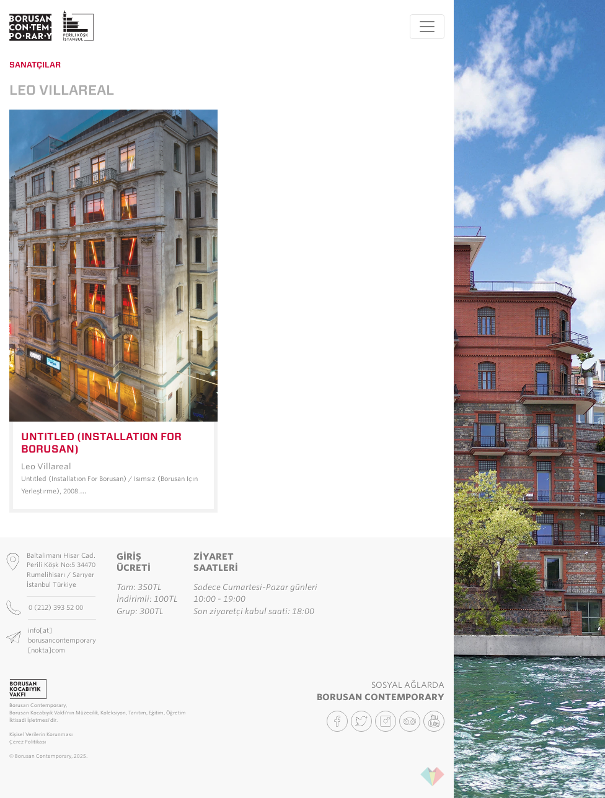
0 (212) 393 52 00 (57, 607)
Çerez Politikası (27, 742)
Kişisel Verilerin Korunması (41, 734)
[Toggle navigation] (427, 26)
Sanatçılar (35, 64)
